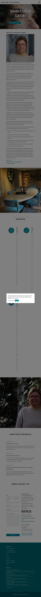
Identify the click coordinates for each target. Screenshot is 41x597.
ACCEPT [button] (16, 300)
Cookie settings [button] (11, 300)
